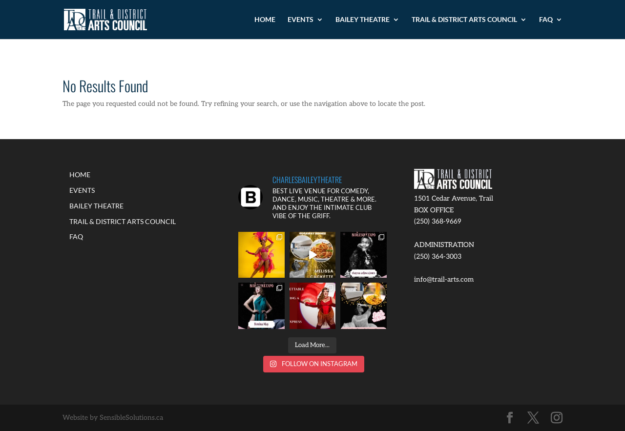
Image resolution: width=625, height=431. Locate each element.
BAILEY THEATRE (362, 19)
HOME (264, 19)
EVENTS (300, 19)
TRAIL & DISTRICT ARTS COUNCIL (464, 19)
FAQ (546, 19)
